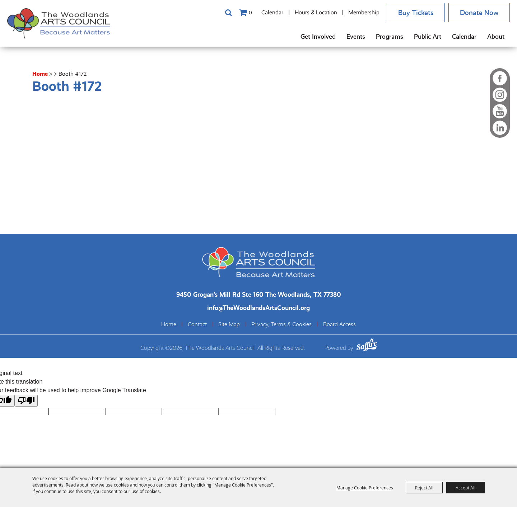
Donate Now (477, 13)
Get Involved (318, 36)
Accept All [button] (465, 487)
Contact (197, 323)
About (495, 36)
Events (355, 36)
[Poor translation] (26, 399)
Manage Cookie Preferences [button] (364, 487)
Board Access (339, 323)
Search (221, 12)
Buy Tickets (411, 13)
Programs (389, 36)
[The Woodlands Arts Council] (64, 23)
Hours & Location (309, 12)
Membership (357, 12)
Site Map (229, 323)
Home (40, 72)
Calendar (266, 12)
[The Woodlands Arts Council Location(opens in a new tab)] (258, 293)
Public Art (427, 36)
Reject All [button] (424, 487)
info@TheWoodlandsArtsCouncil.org (258, 306)
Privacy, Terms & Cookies (281, 323)
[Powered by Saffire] (367, 344)
